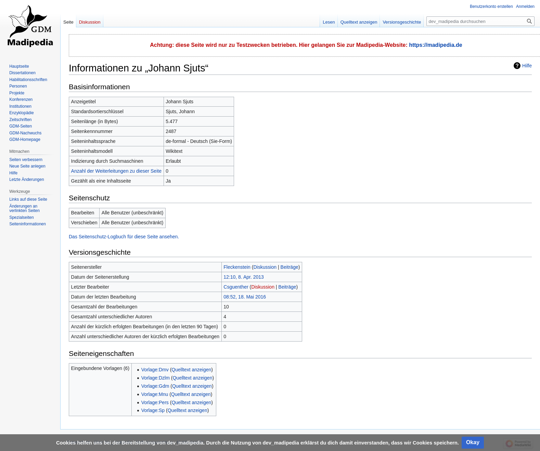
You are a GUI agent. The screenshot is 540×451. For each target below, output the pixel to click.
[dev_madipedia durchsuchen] (480, 21)
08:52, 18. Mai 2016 (244, 297)
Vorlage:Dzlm (155, 378)
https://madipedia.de (435, 45)
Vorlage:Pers (155, 402)
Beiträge (289, 267)
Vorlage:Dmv (155, 369)
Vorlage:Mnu (154, 394)
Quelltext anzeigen (191, 369)
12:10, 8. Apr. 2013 (243, 277)
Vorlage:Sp (153, 410)
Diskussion (265, 267)
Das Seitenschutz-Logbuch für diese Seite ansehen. (124, 236)
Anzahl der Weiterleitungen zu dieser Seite (116, 171)
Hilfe (527, 65)
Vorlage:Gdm (155, 386)
